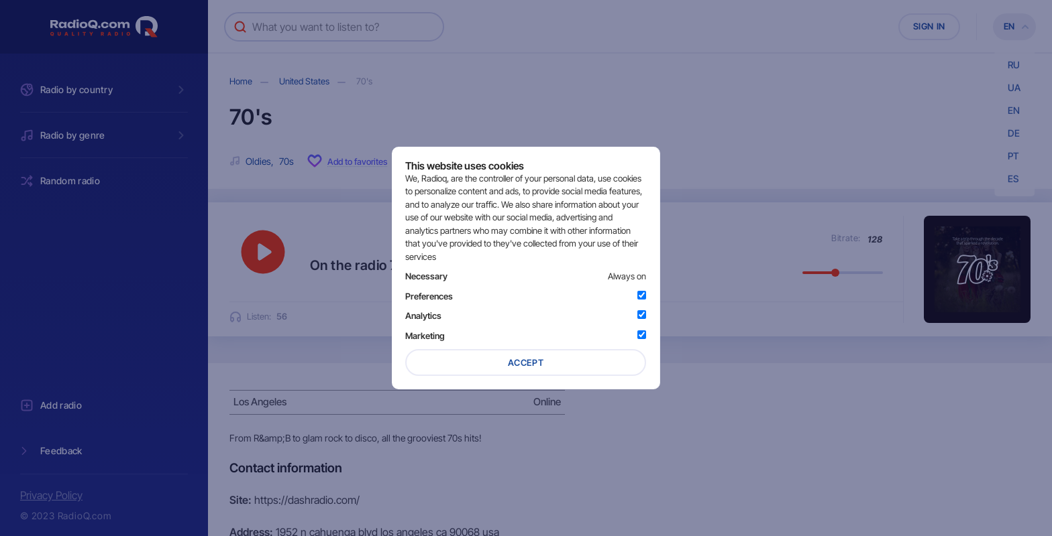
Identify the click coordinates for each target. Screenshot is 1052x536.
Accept (526, 362)
